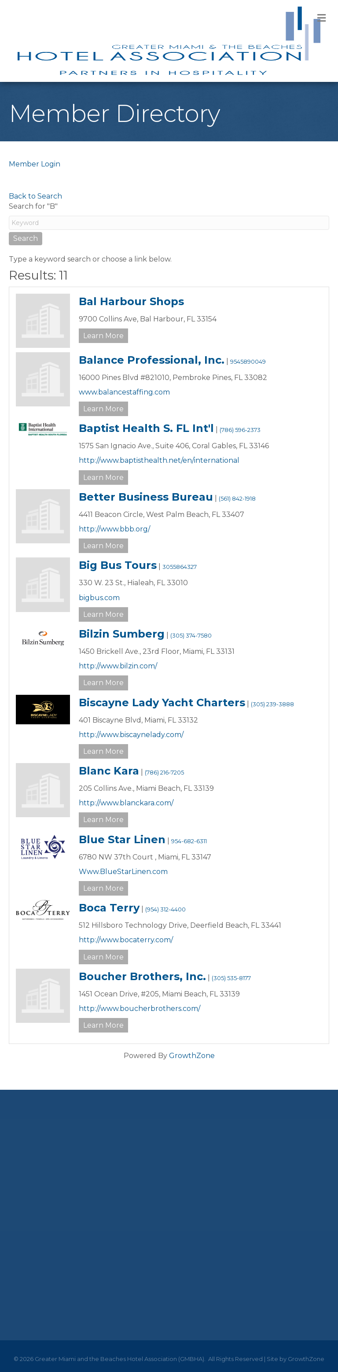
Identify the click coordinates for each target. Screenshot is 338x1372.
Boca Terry (109, 907)
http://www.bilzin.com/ (118, 666)
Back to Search (35, 196)
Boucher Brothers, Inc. (142, 976)
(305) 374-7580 (191, 635)
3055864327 (179, 567)
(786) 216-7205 (164, 772)
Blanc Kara (109, 770)
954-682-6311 (189, 841)
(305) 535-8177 (231, 978)
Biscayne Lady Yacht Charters (162, 702)
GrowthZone (192, 1055)
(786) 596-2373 (240, 430)
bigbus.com (99, 598)
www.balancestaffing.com (124, 392)
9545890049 (248, 361)
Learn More (103, 336)
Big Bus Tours (118, 565)
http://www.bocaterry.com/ (126, 940)
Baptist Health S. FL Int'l (146, 428)
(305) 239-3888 (272, 704)
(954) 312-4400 (165, 909)
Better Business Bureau (146, 497)
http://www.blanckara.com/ (126, 803)
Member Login (34, 164)
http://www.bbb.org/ (114, 529)
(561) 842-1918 (237, 498)
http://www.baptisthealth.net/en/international (159, 460)
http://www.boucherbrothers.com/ (139, 1008)
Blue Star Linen (122, 839)
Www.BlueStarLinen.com (123, 871)
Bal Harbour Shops (131, 301)
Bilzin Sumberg (122, 633)
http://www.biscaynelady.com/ (131, 734)
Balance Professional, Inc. (151, 360)
